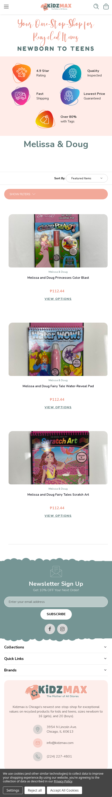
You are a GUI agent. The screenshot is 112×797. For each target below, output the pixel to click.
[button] (56, 194)
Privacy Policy (63, 781)
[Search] (96, 6)
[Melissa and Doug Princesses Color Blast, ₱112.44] (58, 240)
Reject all (35, 790)
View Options (58, 299)
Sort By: (59, 178)
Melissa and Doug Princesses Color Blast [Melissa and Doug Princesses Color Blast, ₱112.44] (58, 278)
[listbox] (87, 178)
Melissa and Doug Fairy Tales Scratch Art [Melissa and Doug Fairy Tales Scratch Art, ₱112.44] (58, 495)
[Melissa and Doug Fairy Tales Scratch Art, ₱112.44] (58, 457)
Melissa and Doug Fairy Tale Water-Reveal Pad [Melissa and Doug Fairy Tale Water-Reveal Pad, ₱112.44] (58, 386)
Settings (12, 790)
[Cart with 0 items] (106, 6)
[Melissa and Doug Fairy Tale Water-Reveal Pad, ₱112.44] (58, 349)
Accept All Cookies (64, 790)
